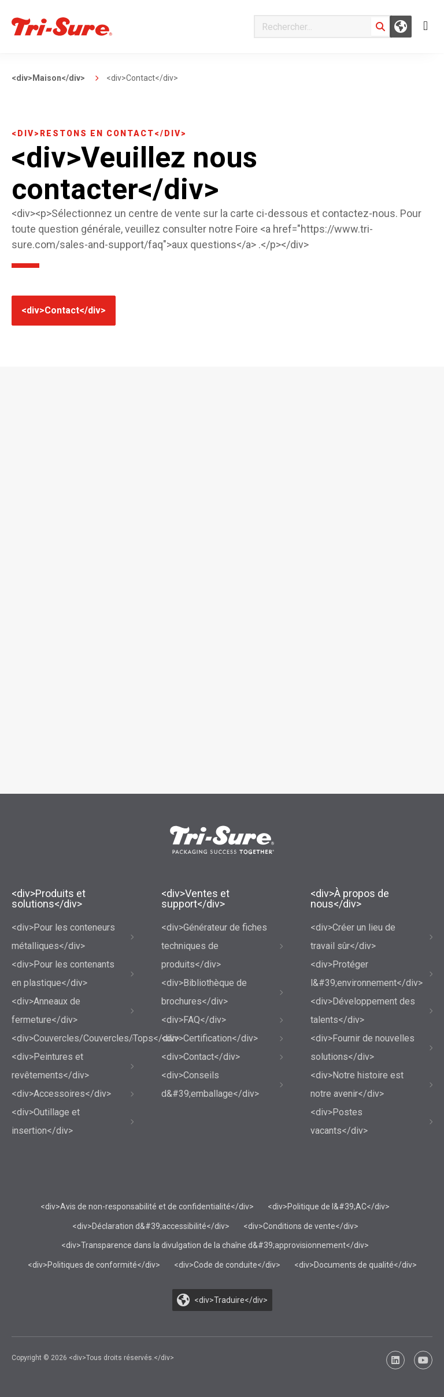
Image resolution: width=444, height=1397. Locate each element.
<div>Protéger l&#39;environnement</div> (366, 973)
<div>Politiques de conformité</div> (94, 1264)
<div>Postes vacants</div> (339, 1121)
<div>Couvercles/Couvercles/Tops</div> (73, 1038)
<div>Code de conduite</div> (227, 1264)
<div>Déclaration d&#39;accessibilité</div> (151, 1226)
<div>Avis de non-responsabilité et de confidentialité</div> (147, 1206)
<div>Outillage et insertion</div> (46, 1121)
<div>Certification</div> (209, 1038)
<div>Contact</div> (63, 310)
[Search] (380, 26)
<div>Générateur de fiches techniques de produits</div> (214, 946)
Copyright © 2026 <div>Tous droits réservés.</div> (93, 1358)
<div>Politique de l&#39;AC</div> (329, 1206)
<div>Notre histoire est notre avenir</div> (357, 1084)
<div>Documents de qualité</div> (355, 1264)
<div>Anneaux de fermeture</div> (46, 1010)
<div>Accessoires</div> (61, 1093)
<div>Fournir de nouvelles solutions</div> (362, 1047)
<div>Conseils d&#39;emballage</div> (210, 1084)
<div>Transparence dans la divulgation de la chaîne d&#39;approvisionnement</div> (215, 1245)
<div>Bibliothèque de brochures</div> (204, 992)
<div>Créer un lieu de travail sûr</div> (352, 936)
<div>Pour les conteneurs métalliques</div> (63, 936)
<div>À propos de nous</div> (349, 898)
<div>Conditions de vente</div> (300, 1226)
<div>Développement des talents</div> (362, 1010)
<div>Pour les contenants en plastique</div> (63, 973)
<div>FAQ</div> (193, 1019)
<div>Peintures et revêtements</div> (50, 1066)
